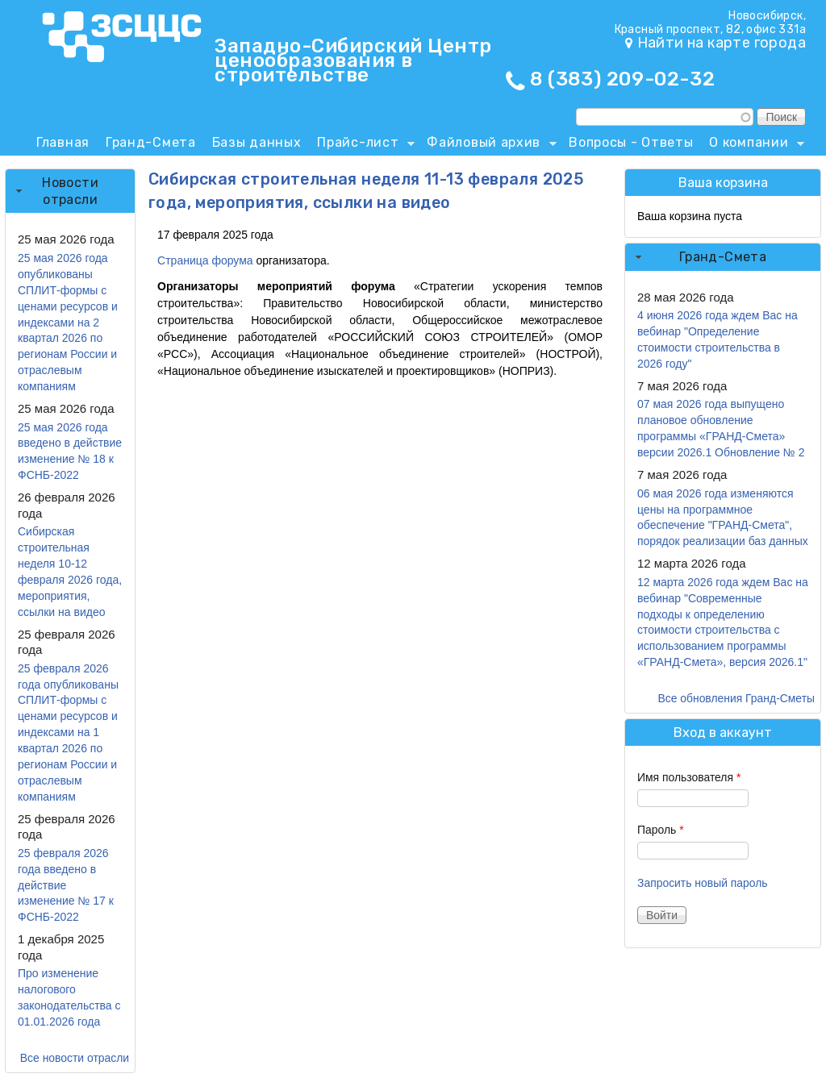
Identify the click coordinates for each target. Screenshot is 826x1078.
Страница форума (205, 260)
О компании (752, 145)
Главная (63, 142)
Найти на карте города (721, 43)
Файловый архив (488, 145)
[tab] (70, 191)
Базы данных (257, 142)
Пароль (660, 829)
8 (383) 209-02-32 (622, 79)
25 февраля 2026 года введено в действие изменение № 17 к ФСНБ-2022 (66, 885)
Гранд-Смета (151, 142)
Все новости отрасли (74, 1057)
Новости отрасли (70, 191)
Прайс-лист (362, 145)
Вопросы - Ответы (631, 142)
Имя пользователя (688, 777)
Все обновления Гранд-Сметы (736, 698)
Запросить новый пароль (702, 882)
